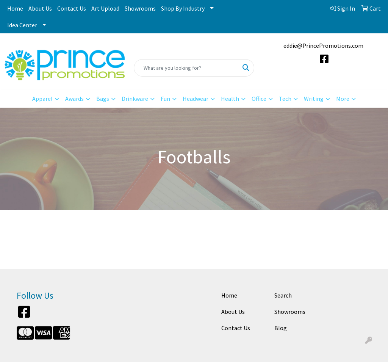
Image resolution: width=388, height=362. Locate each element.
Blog (280, 328)
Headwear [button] (195, 98)
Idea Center (22, 25)
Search (283, 295)
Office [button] (259, 98)
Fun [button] (165, 98)
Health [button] (230, 98)
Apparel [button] (42, 98)
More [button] (342, 98)
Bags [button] (102, 98)
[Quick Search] (186, 68)
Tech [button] (285, 98)
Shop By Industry (183, 8)
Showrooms (140, 8)
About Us (40, 8)
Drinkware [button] (135, 98)
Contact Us (71, 8)
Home (15, 8)
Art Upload (105, 8)
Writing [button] (314, 98)
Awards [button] (74, 98)
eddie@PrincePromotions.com (323, 45)
